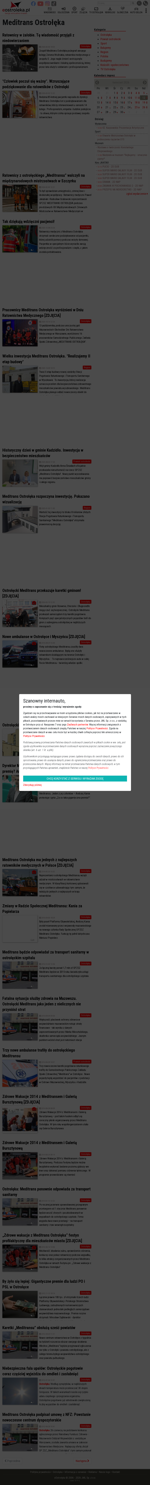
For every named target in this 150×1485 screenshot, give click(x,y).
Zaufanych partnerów (77, 724)
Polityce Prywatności (97, 728)
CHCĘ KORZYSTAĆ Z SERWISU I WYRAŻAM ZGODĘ (75, 778)
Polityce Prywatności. (98, 767)
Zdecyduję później (32, 784)
